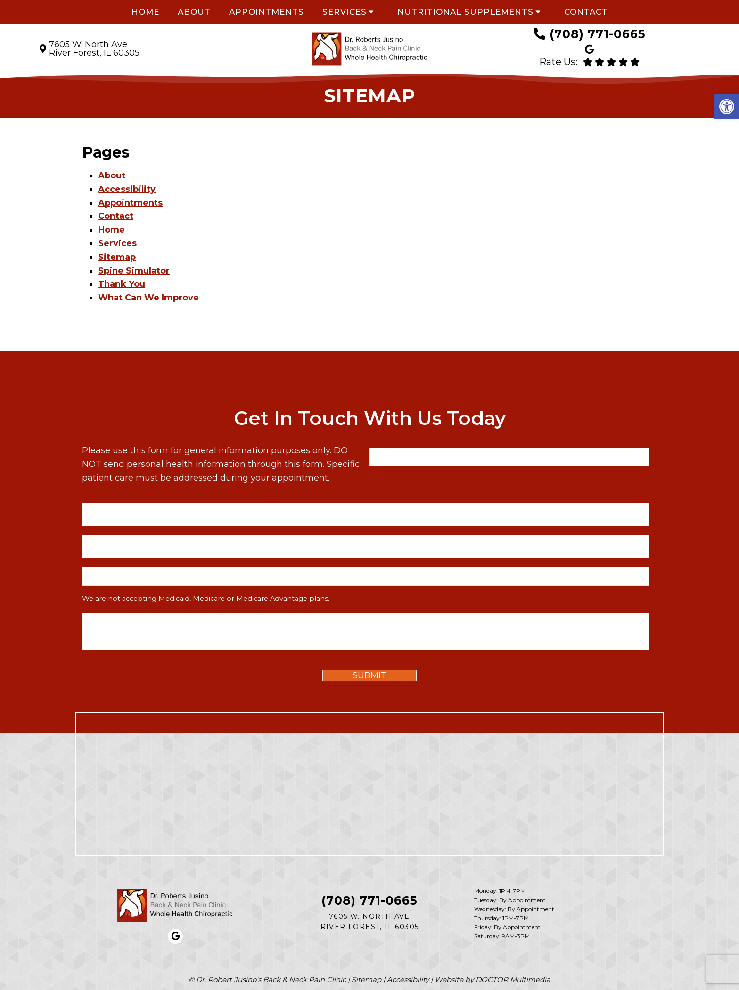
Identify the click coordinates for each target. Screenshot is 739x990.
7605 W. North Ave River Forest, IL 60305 (94, 48)
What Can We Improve (148, 297)
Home (145, 12)
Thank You (121, 284)
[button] (726, 106)
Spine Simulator (134, 271)
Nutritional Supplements (465, 12)
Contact (586, 12)
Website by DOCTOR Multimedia (492, 979)
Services (344, 12)
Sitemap (117, 257)
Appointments (266, 12)
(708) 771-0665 (598, 34)
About (194, 12)
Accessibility (127, 189)
